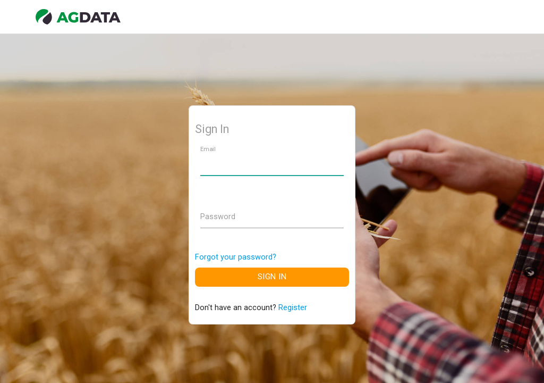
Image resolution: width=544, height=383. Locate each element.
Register (292, 307)
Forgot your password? (235, 257)
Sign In (272, 276)
